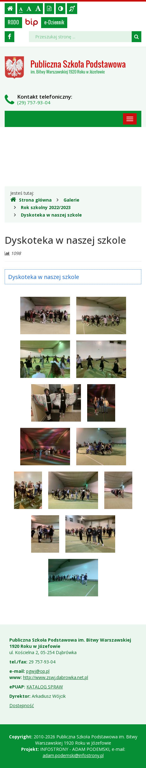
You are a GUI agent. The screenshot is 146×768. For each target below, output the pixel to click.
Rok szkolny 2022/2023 (46, 207)
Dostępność (21, 705)
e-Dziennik (54, 22)
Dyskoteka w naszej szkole (51, 215)
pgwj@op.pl (37, 671)
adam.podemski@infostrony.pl (73, 755)
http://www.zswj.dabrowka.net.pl (55, 677)
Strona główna (31, 200)
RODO (13, 22)
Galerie (71, 200)
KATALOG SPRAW (44, 687)
